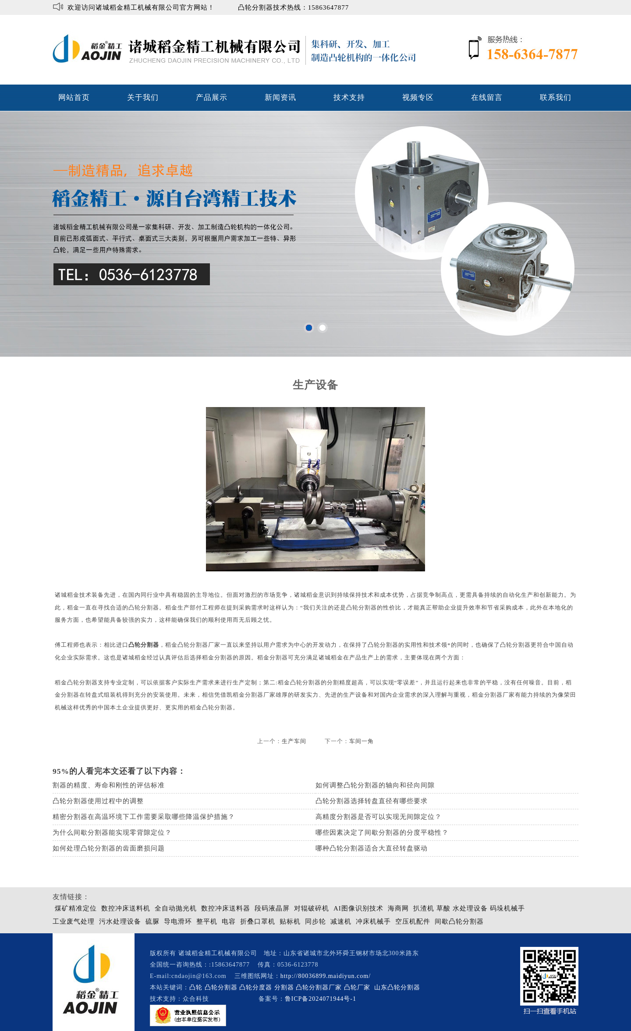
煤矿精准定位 (76, 908)
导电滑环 (178, 921)
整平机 (206, 921)
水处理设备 (470, 908)
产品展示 (211, 97)
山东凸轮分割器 (398, 987)
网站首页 (74, 97)
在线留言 (487, 97)
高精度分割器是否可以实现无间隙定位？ (379, 816)
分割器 (284, 987)
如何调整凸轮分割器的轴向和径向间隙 (375, 785)
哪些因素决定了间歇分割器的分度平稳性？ (382, 832)
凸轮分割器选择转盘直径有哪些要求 (372, 800)
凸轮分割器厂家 (320, 987)
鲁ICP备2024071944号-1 (320, 999)
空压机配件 (412, 921)
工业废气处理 (74, 921)
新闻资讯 (280, 97)
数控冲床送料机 (125, 908)
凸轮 (195, 987)
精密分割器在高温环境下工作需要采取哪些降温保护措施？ (144, 816)
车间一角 (361, 741)
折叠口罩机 (257, 921)
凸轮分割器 (143, 644)
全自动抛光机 (176, 908)
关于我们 (143, 97)
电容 (229, 921)
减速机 (340, 921)
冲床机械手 (373, 921)
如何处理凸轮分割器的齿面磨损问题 (109, 848)
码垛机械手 (507, 908)
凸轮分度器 (255, 987)
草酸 (443, 908)
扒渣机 (423, 908)
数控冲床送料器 (225, 908)
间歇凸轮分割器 (459, 921)
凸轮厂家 (357, 987)
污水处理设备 (120, 921)
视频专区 (418, 97)
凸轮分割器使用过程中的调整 (98, 800)
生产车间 (294, 741)
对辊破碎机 (311, 908)
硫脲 (152, 921)
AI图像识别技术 (358, 908)
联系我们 (555, 97)
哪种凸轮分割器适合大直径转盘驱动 (372, 848)
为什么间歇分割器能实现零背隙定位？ (112, 832)
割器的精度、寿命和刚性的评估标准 (109, 785)
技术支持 (349, 97)
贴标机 (290, 921)
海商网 (398, 908)
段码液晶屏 (272, 908)
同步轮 (315, 921)
